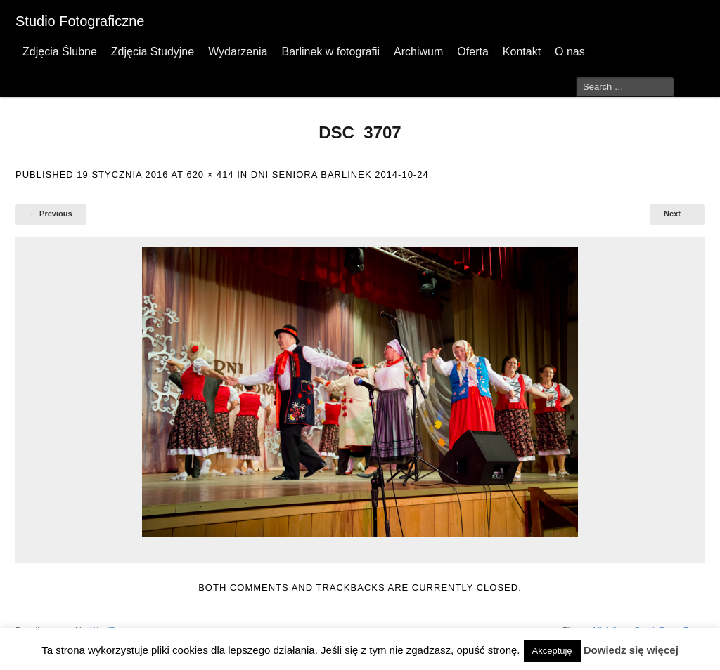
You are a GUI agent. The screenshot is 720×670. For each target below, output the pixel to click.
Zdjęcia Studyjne (152, 52)
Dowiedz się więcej (631, 650)
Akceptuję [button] (552, 650)
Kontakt (522, 52)
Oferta (472, 52)
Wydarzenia (237, 52)
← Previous (51, 213)
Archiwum (418, 52)
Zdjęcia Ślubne (59, 52)
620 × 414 (209, 174)
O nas (570, 52)
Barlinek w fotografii (330, 52)
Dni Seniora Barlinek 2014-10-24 (340, 174)
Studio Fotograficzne (79, 21)
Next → (677, 213)
